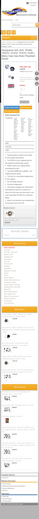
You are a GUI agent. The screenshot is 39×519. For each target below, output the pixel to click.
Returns (12, 488)
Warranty (4, 488)
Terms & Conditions (7, 20)
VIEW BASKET (33, 3)
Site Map (4, 490)
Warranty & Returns (12, 111)
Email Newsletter (6, 501)
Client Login (5, 496)
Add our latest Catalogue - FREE (27, 96)
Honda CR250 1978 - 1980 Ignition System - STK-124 (17, 405)
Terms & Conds (6, 484)
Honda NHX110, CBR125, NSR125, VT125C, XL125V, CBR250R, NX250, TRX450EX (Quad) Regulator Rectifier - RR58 (18, 330)
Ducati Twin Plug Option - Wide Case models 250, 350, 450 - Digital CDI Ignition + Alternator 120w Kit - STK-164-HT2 (18, 430)
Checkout (33, 5)
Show (34, 37)
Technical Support (7, 499)
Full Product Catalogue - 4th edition (12, 416)
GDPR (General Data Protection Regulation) (13, 486)
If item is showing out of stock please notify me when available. (27, 79)
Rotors (15, 42)
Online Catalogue (7, 42)
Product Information (12, 107)
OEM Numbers (26, 107)
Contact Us (5, 478)
